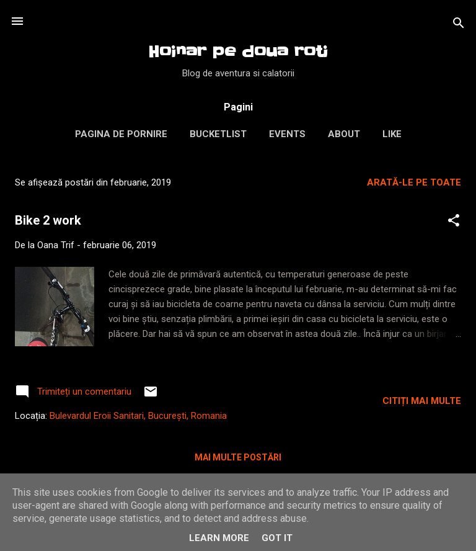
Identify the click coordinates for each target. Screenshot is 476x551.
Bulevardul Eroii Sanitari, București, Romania (138, 415)
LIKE (392, 134)
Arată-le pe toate (414, 182)
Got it (277, 538)
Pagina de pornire (121, 134)
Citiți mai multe (421, 400)
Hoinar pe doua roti (238, 52)
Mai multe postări (238, 457)
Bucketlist (218, 134)
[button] (453, 222)
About (344, 134)
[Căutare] (458, 25)
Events (287, 134)
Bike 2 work (48, 220)
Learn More (219, 538)
